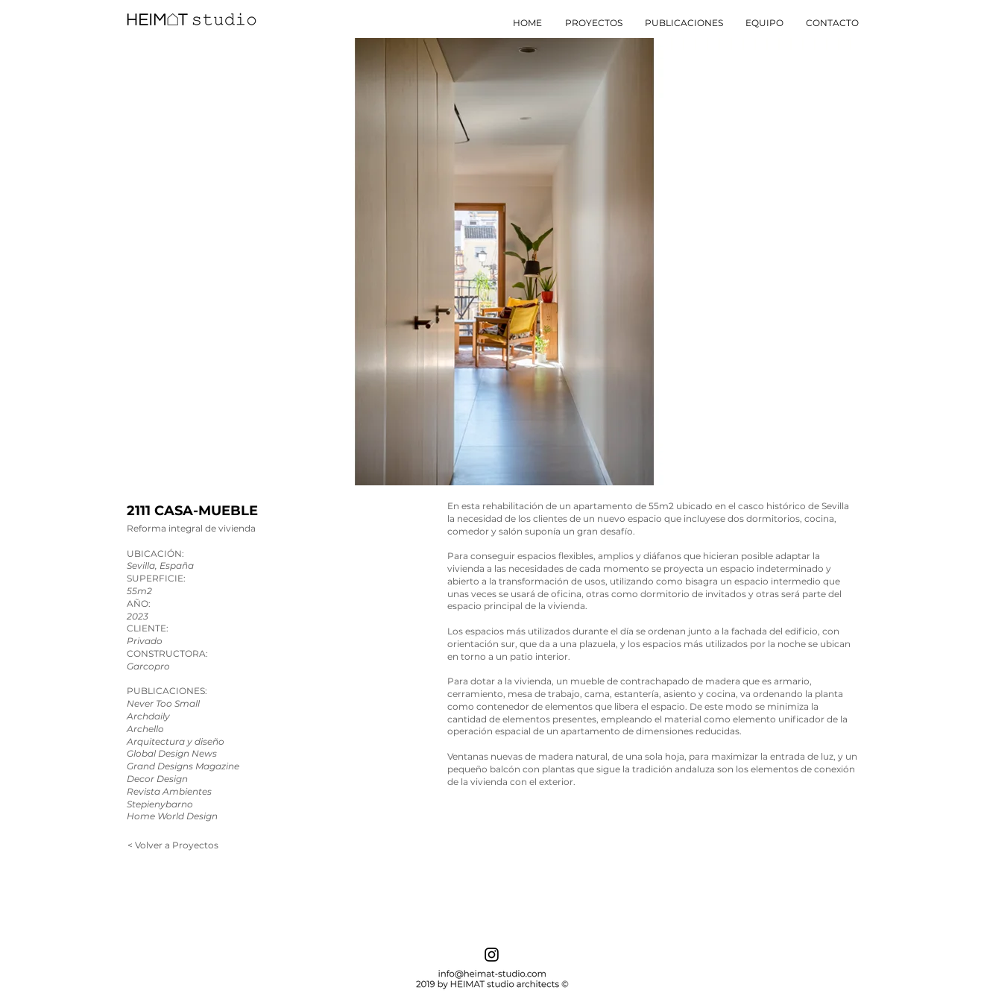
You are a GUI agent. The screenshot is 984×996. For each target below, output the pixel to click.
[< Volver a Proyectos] (173, 845)
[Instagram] (491, 954)
